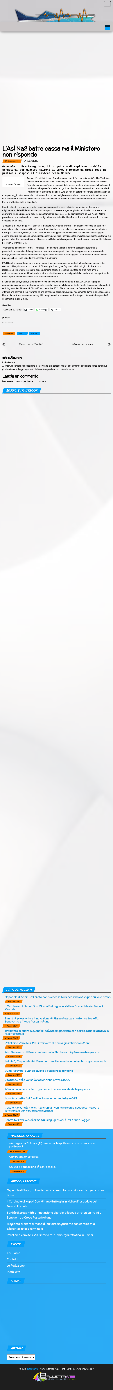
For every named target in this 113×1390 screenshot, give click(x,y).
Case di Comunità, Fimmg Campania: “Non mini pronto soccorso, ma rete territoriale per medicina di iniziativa (52, 1109)
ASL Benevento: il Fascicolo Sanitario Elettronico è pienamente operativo (53, 1052)
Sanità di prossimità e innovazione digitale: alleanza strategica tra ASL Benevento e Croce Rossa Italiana (51, 1019)
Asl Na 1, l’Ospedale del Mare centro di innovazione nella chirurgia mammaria (55, 1061)
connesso (18, 381)
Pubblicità (13, 1272)
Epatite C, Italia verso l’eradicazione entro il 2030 (37, 1080)
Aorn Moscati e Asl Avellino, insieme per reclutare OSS (41, 1098)
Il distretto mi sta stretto (83, 344)
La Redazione (30, 161)
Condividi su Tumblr (13, 309)
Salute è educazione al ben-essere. (32, 1167)
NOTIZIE (34, 333)
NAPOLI (22, 333)
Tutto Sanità (32, 1369)
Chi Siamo (13, 1253)
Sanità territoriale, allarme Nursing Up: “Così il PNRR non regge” (47, 1120)
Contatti (12, 1259)
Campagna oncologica (24, 1156)
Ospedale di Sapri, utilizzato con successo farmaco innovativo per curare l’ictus (58, 997)
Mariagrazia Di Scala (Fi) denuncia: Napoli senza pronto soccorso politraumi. (52, 1144)
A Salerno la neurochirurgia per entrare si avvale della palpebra (47, 1089)
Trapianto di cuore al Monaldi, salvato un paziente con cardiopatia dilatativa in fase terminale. (57, 1032)
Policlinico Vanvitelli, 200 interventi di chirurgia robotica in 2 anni (48, 1043)
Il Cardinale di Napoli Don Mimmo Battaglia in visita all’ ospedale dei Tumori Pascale (54, 1007)
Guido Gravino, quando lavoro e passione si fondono (39, 1071)
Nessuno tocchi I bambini (30, 344)
